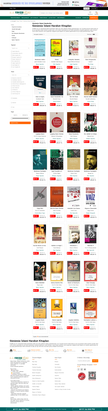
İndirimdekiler (58, 370)
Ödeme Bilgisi (35, 386)
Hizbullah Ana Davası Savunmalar (74, 208)
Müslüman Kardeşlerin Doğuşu (90, 171)
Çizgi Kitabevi (57, 101)
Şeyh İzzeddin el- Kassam (57, 171)
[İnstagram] (86, 369)
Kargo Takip (13, 8)
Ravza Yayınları (40, 64)
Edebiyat (14, 38)
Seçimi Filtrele (20, 123)
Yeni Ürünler (58, 367)
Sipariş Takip (58, 378)
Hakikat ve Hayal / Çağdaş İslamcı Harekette (56, 245)
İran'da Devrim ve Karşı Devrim (40, 245)
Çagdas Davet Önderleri (40, 320)
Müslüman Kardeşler (74, 171)
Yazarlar (78, 18)
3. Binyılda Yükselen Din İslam (74, 59)
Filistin (57, 59)
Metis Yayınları (40, 287)
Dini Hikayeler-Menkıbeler (18, 33)
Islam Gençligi (90, 283)
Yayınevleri (85, 18)
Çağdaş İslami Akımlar (56, 134)
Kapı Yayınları (56, 250)
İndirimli (13, 102)
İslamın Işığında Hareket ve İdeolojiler (56, 320)
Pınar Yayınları (40, 250)
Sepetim (57, 375)
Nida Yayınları (73, 175)
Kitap (18, 21)
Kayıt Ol (95, 361)
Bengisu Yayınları (56, 175)
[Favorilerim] (90, 13)
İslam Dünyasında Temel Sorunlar (90, 59)
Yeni (12, 107)
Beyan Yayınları (40, 138)
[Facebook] (78, 369)
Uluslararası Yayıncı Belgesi (38, 395)
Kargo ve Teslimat (36, 392)
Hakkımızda (57, 381)
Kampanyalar (94, 18)
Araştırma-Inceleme (17, 27)
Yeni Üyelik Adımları (59, 386)
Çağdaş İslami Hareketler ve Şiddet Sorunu (40, 134)
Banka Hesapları (36, 373)
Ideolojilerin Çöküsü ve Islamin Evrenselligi (90, 320)
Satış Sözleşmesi (36, 378)
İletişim (56, 361)
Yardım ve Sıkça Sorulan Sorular (62, 389)
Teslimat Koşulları (36, 367)
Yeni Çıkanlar (25, 18)
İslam (21, 21)
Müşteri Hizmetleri (59, 373)
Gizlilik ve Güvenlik (36, 384)
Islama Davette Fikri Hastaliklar (57, 283)
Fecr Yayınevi (56, 213)
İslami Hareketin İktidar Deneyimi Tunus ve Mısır (74, 134)
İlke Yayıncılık (90, 250)
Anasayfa (13, 21)
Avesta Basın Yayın (40, 213)
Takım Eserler (43, 18)
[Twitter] (82, 369)
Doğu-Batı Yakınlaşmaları (40, 208)
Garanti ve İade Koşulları (38, 381)
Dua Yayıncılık (73, 213)
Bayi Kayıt (34, 364)
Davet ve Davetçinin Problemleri (74, 283)
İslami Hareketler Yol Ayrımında (57, 97)
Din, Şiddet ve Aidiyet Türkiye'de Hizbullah (90, 134)
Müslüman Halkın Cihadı (40, 59)
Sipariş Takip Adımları (60, 384)
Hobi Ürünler (60, 18)
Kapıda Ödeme (36, 389)
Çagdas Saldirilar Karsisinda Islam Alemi (73, 320)
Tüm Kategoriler (15, 18)
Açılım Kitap (90, 101)
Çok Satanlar (34, 18)
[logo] (20, 13)
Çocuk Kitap (52, 18)
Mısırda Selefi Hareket (90, 97)
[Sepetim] (96, 13)
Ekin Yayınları (56, 64)
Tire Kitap (90, 64)
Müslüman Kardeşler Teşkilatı (40, 171)
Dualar (13, 35)
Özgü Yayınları (40, 175)
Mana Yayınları (74, 138)
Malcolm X (91, 245)
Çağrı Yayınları (74, 64)
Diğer (13, 31)
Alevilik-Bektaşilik (16, 29)
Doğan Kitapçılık (90, 213)
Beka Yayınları (40, 101)
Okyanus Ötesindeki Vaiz (91, 208)
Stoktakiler (14, 98)
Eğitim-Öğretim (16, 40)
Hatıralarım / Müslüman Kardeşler (74, 245)
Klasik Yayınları (57, 138)
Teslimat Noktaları (36, 370)
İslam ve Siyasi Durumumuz (40, 97)
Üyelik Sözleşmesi (36, 375)
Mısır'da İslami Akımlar (56, 208)
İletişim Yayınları (90, 138)
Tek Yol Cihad (74, 97)
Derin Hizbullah (40, 283)
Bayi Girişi (34, 361)
